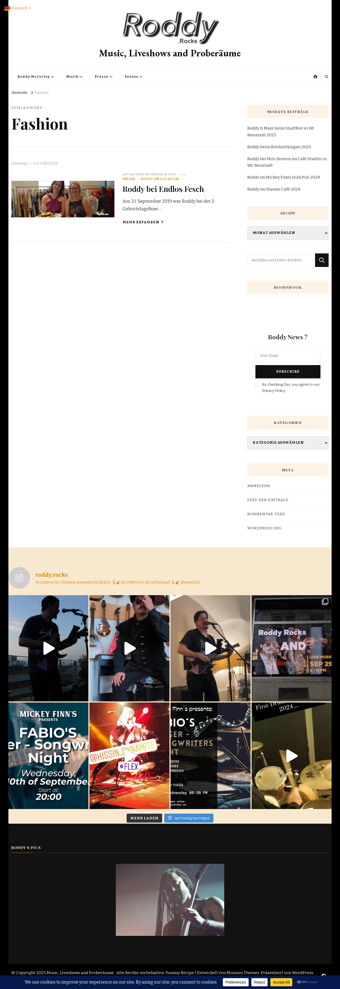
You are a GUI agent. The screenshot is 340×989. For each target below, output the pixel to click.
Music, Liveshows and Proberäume (170, 53)
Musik (72, 77)
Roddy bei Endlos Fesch (163, 188)
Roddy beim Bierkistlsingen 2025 (279, 146)
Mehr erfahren (143, 222)
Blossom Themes (243, 972)
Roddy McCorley (33, 77)
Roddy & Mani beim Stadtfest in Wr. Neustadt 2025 (281, 131)
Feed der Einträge (267, 500)
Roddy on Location (160, 179)
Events (131, 77)
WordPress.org (264, 528)
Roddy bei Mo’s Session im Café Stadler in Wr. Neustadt (287, 162)
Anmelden (258, 486)
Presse (101, 77)
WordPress (302, 972)
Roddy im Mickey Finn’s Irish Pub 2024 (283, 177)
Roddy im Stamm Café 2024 (273, 189)
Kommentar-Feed (266, 514)
